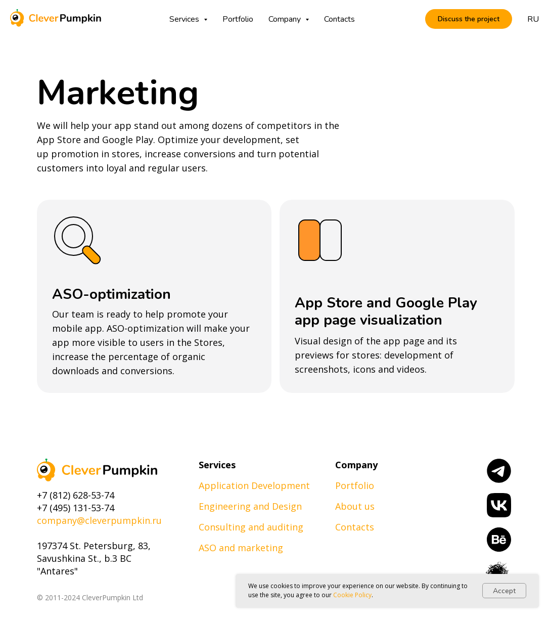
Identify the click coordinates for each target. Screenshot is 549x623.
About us (355, 506)
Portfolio (237, 19)
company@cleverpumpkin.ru (99, 520)
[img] (97, 470)
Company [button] (285, 19)
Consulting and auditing (251, 527)
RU (533, 19)
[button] (468, 19)
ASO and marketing (241, 548)
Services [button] (185, 19)
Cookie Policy (352, 595)
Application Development (254, 485)
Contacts (339, 19)
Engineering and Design (250, 506)
